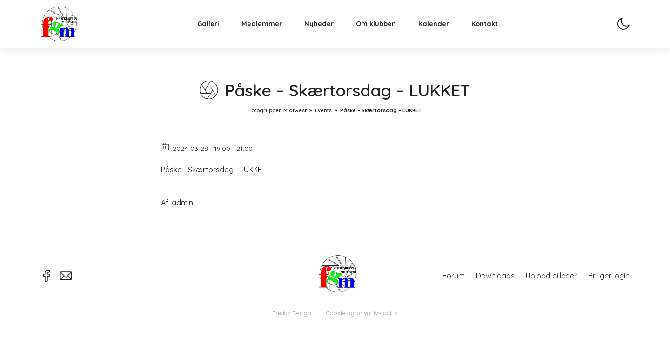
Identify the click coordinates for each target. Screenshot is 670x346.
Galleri (215, 31)
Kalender (440, 31)
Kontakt (491, 31)
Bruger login (609, 275)
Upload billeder (551, 275)
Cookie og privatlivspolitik (362, 313)
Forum (453, 275)
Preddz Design (291, 313)
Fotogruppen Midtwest (66, 30)
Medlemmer (268, 31)
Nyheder (326, 31)
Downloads (495, 275)
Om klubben (383, 31)
